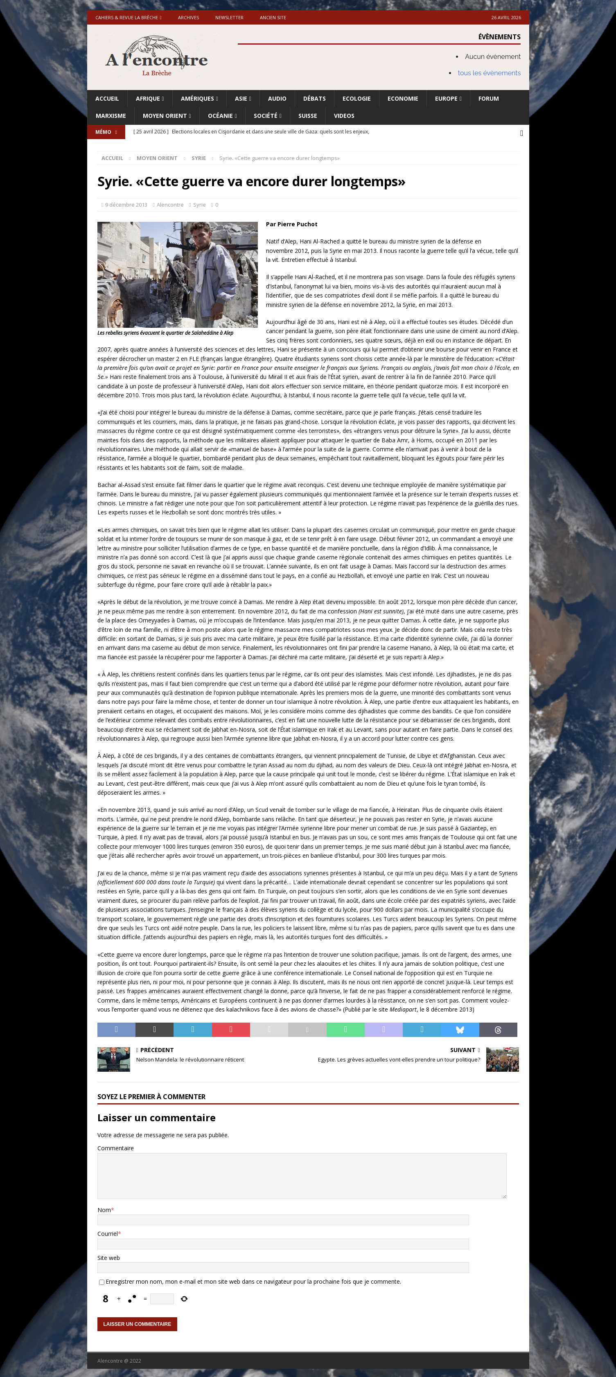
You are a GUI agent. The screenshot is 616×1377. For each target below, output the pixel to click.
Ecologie (357, 98)
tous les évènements (489, 73)
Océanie (220, 115)
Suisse (307, 115)
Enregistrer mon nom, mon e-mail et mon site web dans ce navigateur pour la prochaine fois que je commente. (253, 1279)
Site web (108, 1256)
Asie (241, 98)
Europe (446, 98)
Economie (403, 98)
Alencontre (170, 202)
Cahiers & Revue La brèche (126, 17)
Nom (104, 1208)
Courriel (107, 1232)
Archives (188, 17)
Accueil (107, 98)
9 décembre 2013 (126, 202)
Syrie (199, 202)
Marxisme (111, 115)
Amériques (197, 98)
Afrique (148, 98)
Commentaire (115, 1146)
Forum (488, 98)
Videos (344, 115)
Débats (314, 98)
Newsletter (229, 17)
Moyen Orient (165, 115)
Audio (277, 98)
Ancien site (273, 17)
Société (266, 115)
